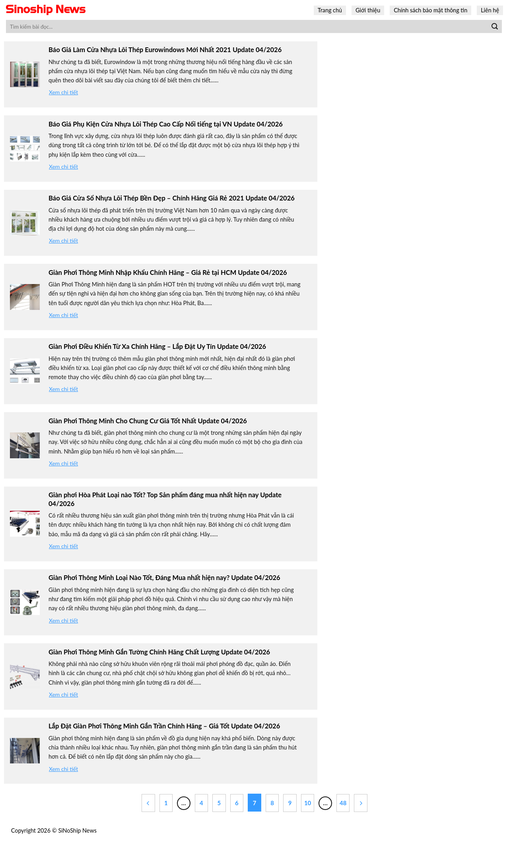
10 (307, 802)
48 (343, 802)
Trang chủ (330, 10)
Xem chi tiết (63, 92)
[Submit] (494, 26)
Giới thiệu (368, 10)
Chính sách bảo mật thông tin (430, 10)
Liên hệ (490, 10)
